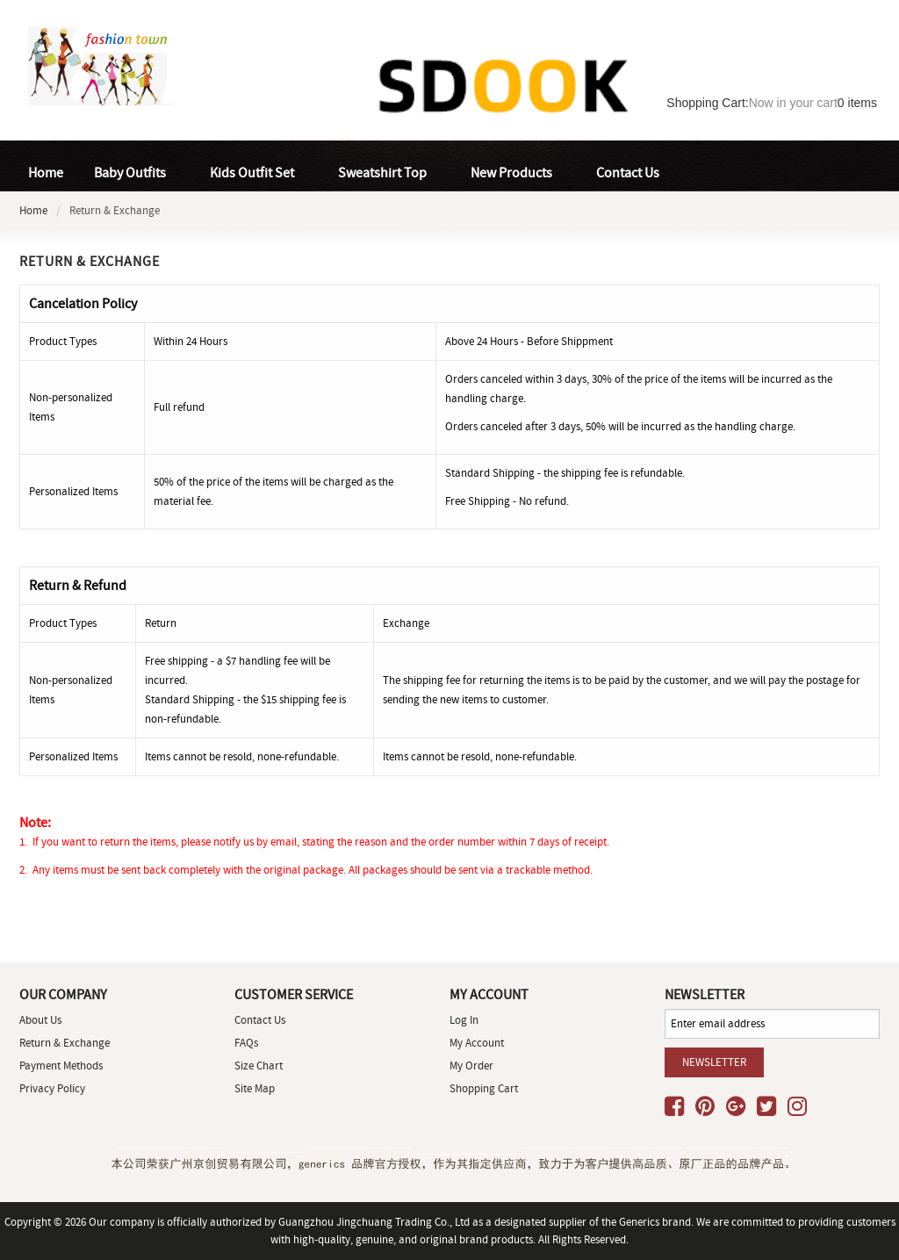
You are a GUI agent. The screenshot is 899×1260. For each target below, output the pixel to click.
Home (45, 173)
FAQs (246, 1042)
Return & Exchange (64, 1042)
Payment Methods (61, 1065)
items (857, 103)
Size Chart (258, 1065)
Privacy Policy (52, 1088)
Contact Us (259, 1019)
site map (254, 1088)
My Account (477, 1042)
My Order (471, 1065)
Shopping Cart (484, 1088)
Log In (464, 1019)
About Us (40, 1019)
